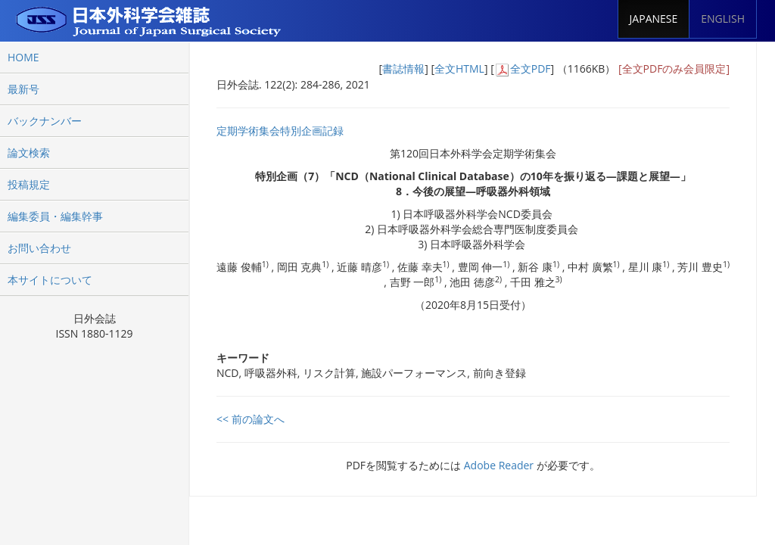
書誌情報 (403, 68)
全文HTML (459, 68)
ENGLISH (723, 18)
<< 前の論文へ (250, 419)
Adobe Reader (499, 465)
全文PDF (530, 68)
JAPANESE (654, 18)
